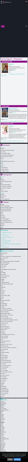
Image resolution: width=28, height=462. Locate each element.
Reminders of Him (4, 346)
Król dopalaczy (4, 303)
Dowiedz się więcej (20, 456)
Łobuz (2, 396)
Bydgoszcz (3, 404)
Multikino (3, 223)
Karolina (11, 126)
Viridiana (2, 383)
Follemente (3, 287)
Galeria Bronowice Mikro (6, 210)
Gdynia (2, 415)
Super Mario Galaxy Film (7, 232)
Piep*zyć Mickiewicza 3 (5, 328)
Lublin (2, 423)
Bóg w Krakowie (13, 108)
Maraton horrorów (5, 311)
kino (8, 2)
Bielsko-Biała (3, 403)
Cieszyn (2, 407)
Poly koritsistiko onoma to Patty (7, 161)
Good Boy (3, 290)
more (10, 72)
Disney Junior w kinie (5, 275)
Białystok (3, 401)
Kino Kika (3, 215)
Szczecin (2, 440)
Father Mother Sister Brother (7, 284)
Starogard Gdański (5, 438)
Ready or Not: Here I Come (6, 156)
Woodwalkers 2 (4, 388)
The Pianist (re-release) (5, 188)
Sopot (2, 436)
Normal (2, 197)
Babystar (3, 179)
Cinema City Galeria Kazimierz (7, 207)
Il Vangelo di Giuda (5, 170)
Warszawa (3, 444)
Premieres (6, 145)
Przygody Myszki (4, 337)
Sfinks (2, 227)
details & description (20, 74)
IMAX (2, 212)
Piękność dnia (3, 329)
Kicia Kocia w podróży (5, 300)
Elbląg (2, 411)
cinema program (12, 74)
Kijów (2, 214)
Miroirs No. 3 (3, 195)
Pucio (2, 189)
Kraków (2, 422)
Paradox (2, 225)
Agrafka (2, 204)
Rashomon (3, 342)
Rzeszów (2, 434)
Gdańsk (2, 414)
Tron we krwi (3, 380)
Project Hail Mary (5, 235)
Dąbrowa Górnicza (5, 410)
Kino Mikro (3, 217)
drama (14, 70)
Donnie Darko (4, 277)
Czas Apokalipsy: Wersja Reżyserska (8, 269)
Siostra (2, 354)
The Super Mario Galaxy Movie (7, 155)
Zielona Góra (3, 451)
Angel (2, 254)
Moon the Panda (4, 316)
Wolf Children (3, 386)
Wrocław (2, 447)
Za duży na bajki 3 (5, 242)
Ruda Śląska (3, 432)
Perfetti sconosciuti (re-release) (7, 150)
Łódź (2, 425)
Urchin (2, 158)
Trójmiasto (3, 443)
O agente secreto (4, 169)
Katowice (3, 419)
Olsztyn (2, 426)
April (2, 183)
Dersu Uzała (3, 274)
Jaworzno (3, 418)
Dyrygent (3, 279)
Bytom (2, 406)
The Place (3, 373)
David (2, 166)
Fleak (2, 285)
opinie (5, 75)
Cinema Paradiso (4, 264)
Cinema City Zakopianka (6, 209)
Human (2, 297)
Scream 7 (3, 350)
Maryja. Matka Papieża (5, 184)
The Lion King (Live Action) (6, 372)
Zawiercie (3, 449)
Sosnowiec (3, 437)
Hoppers (3, 239)
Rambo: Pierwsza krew (5, 341)
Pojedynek (3, 332)
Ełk (1, 412)
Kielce (2, 421)
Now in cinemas (8, 251)
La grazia (3, 306)
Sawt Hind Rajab (4, 349)
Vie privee (3, 381)
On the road (3, 324)
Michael (2, 194)
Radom (2, 430)
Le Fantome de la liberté (6, 308)
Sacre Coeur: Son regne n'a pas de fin (8, 347)
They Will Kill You (4, 167)
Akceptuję (17, 459)
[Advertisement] (14, 42)
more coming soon (5, 199)
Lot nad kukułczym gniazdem (7, 310)
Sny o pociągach (4, 355)
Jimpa (2, 163)
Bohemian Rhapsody (5, 262)
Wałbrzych (3, 445)
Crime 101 (3, 267)
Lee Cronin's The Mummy (6, 186)
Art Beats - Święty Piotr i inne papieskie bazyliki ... (11, 256)
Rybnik (2, 433)
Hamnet (2, 292)
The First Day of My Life (6, 365)
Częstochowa (3, 408)
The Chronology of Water (6, 181)
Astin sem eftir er (4, 258)
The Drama (3, 151)
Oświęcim (3, 428)
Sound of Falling (4, 191)
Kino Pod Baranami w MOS (6, 222)
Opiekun (11, 64)
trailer (2, 75)
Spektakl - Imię (4, 358)
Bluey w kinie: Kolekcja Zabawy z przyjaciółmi (11, 244)
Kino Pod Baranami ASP (6, 220)
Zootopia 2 (3, 394)
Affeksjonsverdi (4, 253)
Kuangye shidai (4, 305)
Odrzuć (10, 459)
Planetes (2, 148)
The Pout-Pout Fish (5, 375)
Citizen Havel (3, 266)
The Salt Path (3, 376)
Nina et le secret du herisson (7, 321)
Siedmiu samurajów (5, 352)
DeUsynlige (3, 272)
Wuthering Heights (5, 389)
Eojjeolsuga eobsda (5, 282)
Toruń (2, 441)
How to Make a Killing (5, 153)
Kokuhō (2, 302)
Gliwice (2, 417)
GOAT (2, 289)
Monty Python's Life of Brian (7, 315)
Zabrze (2, 448)
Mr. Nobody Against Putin (6, 318)
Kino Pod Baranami (5, 219)
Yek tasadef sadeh (5, 391)
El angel (2, 280)
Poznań (2, 429)
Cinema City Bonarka (5, 205)
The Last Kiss (3, 368)
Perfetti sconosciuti (5, 326)
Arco (2, 178)
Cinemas (6, 202)
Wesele (2, 385)
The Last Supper (4, 370)
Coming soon (7, 175)
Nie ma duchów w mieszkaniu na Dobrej (9, 319)
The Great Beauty (4, 367)
